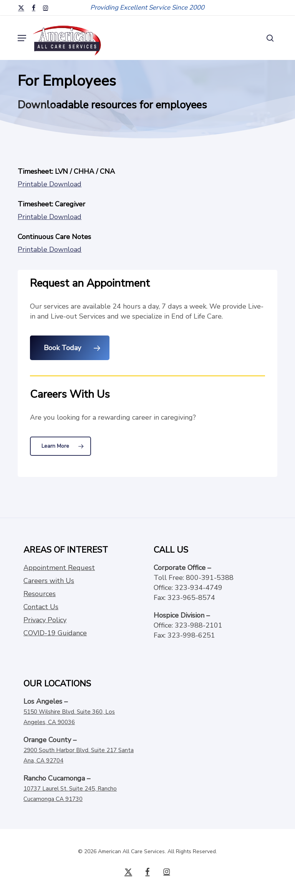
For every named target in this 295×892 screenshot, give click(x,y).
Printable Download (49, 184)
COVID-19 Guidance (55, 633)
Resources (39, 593)
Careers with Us (48, 580)
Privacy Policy (44, 620)
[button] (22, 38)
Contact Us (40, 606)
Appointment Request (59, 567)
